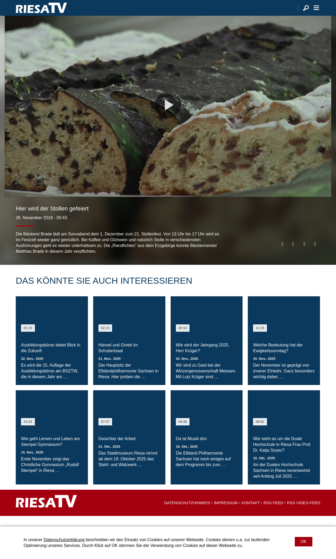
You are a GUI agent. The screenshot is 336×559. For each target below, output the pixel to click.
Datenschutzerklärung (64, 539)
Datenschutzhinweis (187, 513)
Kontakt (251, 513)
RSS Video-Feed (303, 513)
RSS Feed (273, 513)
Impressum (226, 513)
